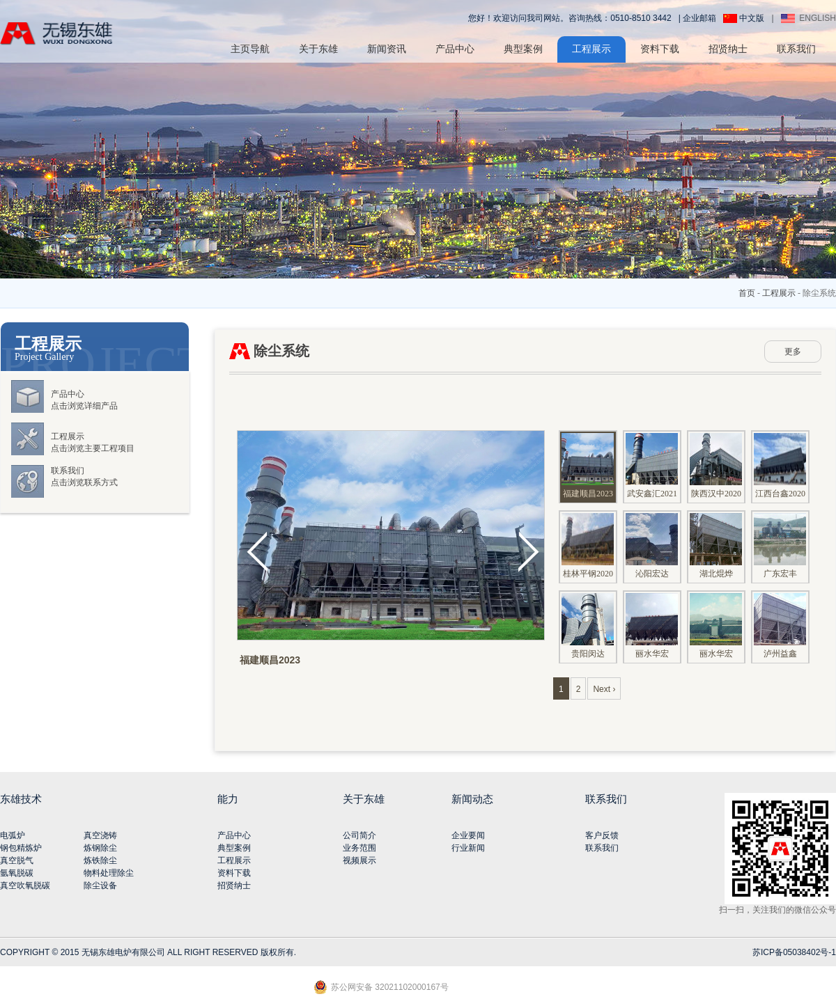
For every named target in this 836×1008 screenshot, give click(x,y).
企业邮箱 (699, 18)
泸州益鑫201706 (780, 634)
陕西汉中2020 (716, 465)
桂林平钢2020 (588, 545)
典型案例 (523, 49)
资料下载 (659, 49)
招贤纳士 (728, 49)
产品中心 (454, 49)
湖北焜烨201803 (716, 554)
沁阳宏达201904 (652, 554)
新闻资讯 (386, 49)
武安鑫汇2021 (652, 465)
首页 (746, 293)
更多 (792, 351)
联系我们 (796, 49)
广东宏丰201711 (780, 554)
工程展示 (591, 49)
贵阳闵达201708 (588, 634)
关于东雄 (318, 49)
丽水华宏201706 (652, 634)
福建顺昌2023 (588, 465)
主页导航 (250, 49)
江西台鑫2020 (780, 465)
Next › (604, 689)
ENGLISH (808, 18)
